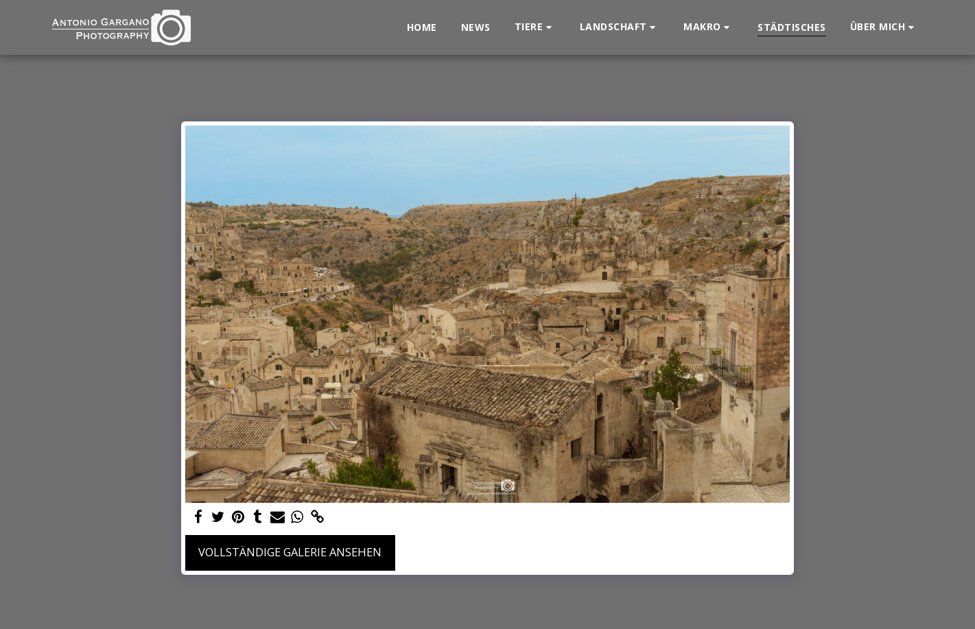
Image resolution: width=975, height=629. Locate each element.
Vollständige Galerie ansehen (289, 552)
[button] (535, 27)
